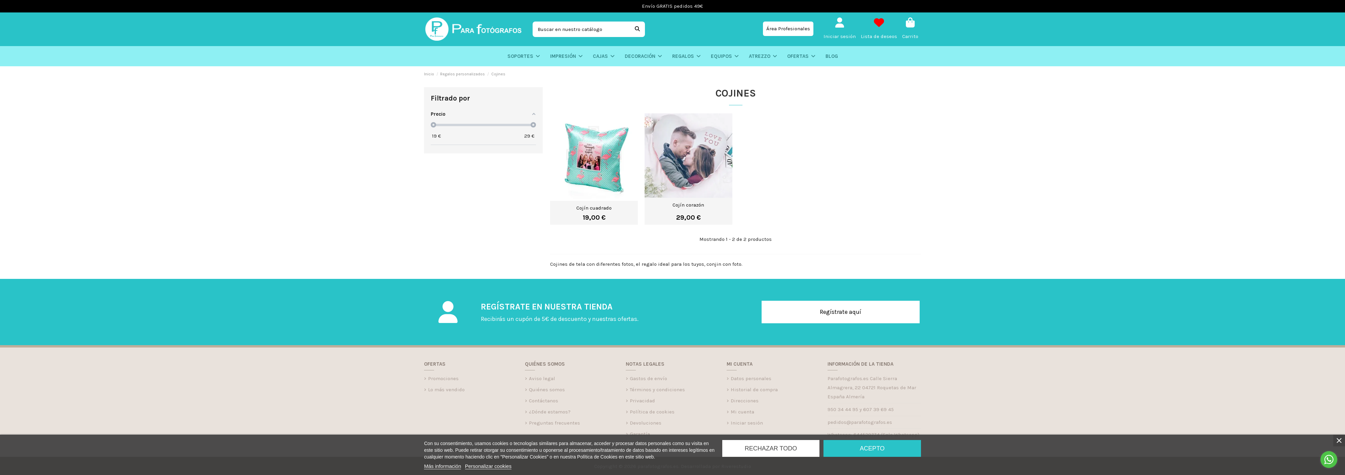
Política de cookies (652, 412)
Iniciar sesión (747, 423)
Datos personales (751, 378)
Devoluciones (645, 423)
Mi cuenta (742, 412)
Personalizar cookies (488, 466)
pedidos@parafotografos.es (860, 422)
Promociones (443, 378)
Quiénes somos (547, 390)
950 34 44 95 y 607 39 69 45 (861, 409)
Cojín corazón (688, 205)
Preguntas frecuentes (554, 423)
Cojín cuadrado (594, 208)
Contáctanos (543, 401)
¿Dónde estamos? (550, 412)
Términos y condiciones (657, 390)
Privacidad (642, 401)
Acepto (872, 448)
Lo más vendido (446, 390)
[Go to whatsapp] (1328, 459)
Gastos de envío (648, 378)
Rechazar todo (771, 448)
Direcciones (745, 401)
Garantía (640, 434)
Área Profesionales (788, 29)
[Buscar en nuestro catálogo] (637, 29)
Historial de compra (754, 390)
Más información (442, 466)
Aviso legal (542, 378)
